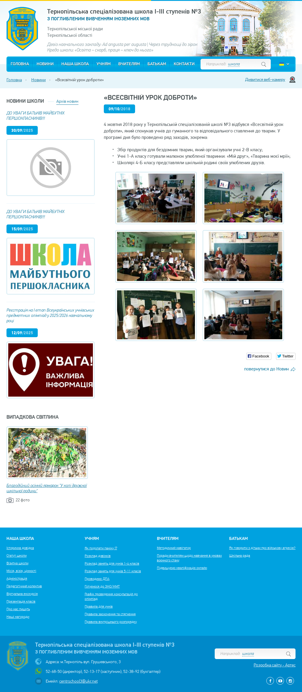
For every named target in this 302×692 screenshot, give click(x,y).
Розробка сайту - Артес (275, 665)
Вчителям (129, 64)
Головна (20, 64)
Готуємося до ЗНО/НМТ (102, 586)
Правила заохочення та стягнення (110, 614)
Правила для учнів (99, 606)
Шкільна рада (239, 555)
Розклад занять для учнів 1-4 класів (112, 563)
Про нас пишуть (18, 609)
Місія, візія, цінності (21, 571)
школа (234, 64)
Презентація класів (20, 601)
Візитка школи (17, 563)
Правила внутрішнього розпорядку (111, 622)
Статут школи (16, 555)
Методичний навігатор (174, 548)
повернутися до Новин (266, 369)
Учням (103, 64)
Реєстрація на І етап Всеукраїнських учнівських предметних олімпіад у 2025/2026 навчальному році (50, 315)
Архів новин (67, 101)
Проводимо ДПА (97, 579)
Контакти (184, 64)
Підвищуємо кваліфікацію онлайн (182, 568)
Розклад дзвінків (98, 556)
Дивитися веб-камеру (265, 79)
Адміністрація (16, 578)
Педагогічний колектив (24, 586)
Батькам (156, 64)
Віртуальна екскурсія (22, 594)
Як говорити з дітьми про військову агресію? (262, 548)
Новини (45, 64)
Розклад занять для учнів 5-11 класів (113, 571)
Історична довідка (20, 548)
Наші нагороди (17, 617)
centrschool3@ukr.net (78, 681)
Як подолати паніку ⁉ (101, 548)
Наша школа (75, 64)
